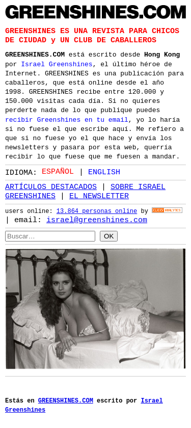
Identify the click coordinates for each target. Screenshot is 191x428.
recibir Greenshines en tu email (66, 118)
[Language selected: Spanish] (83, 171)
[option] (99, 172)
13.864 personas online (97, 211)
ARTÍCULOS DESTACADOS (51, 187)
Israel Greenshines (56, 63)
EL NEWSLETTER (99, 196)
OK (109, 235)
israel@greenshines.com (96, 220)
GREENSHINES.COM (35, 53)
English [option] (104, 172)
